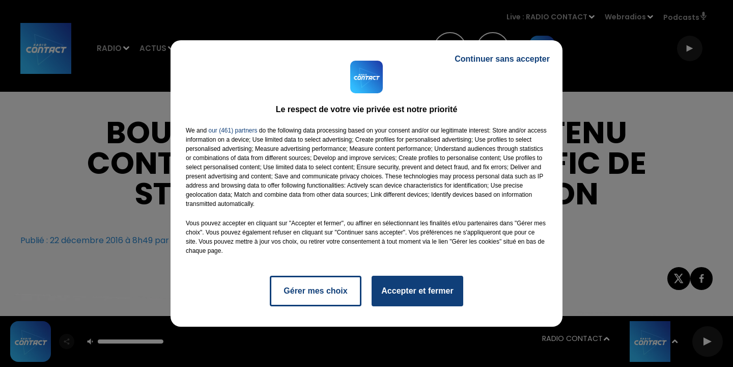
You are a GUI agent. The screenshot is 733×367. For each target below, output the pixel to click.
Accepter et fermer (417, 290)
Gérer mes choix (315, 290)
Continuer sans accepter (502, 59)
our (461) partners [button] (232, 130)
